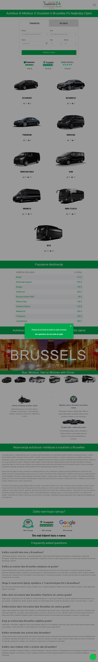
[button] (93, 657)
